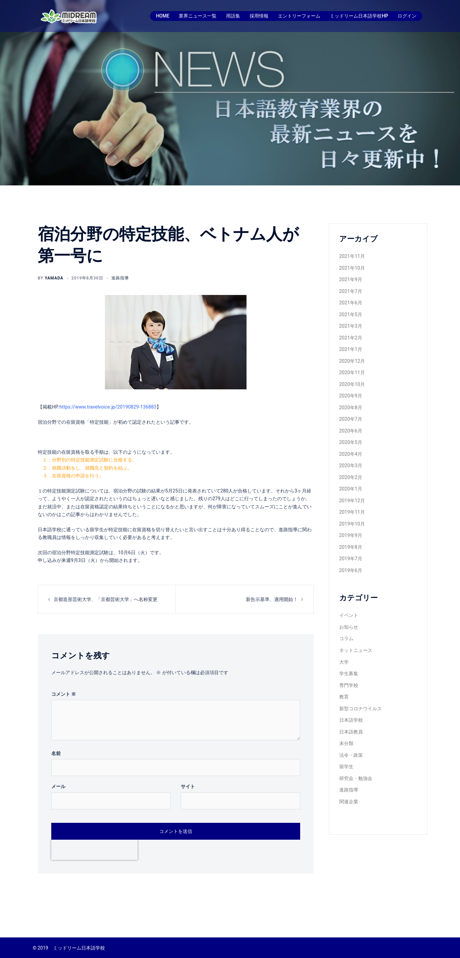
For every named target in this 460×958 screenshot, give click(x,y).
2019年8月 (350, 538)
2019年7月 (350, 549)
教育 (344, 684)
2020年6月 (350, 425)
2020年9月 (350, 391)
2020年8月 (350, 403)
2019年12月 (352, 493)
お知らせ (348, 617)
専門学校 (348, 673)
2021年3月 (350, 323)
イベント (348, 605)
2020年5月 (350, 436)
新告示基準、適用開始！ (272, 598)
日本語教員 (351, 718)
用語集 (233, 16)
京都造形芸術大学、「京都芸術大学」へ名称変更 (105, 598)
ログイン (407, 16)
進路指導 (120, 278)
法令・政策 (351, 741)
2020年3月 (350, 459)
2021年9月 (350, 278)
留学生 (346, 752)
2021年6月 (350, 301)
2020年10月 (352, 380)
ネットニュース (355, 639)
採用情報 (259, 16)
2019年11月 (352, 504)
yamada (54, 278)
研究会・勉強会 (355, 764)
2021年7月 (350, 290)
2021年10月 (352, 267)
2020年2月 (350, 470)
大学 (344, 651)
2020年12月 (352, 357)
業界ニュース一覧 (198, 16)
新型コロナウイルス (360, 696)
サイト (188, 785)
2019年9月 (350, 527)
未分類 (346, 729)
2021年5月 (350, 312)
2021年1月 (350, 346)
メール (58, 785)
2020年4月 (350, 448)
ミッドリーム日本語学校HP (359, 16)
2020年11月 (352, 368)
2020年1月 (350, 481)
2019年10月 (352, 515)
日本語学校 (351, 707)
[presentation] (94, 849)
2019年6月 (350, 561)
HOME (162, 16)
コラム (346, 628)
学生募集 (348, 662)
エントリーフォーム (299, 16)
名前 (56, 752)
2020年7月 (350, 414)
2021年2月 (350, 335)
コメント (63, 693)
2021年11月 (352, 256)
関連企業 (348, 786)
